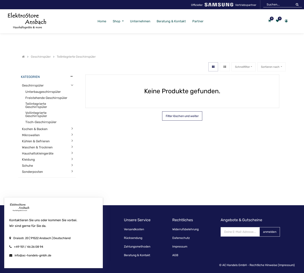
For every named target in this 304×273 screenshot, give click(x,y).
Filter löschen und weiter (182, 116)
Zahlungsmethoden (137, 246)
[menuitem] (102, 21)
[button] (271, 66)
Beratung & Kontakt (137, 255)
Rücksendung (133, 238)
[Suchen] (297, 4)
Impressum (179, 246)
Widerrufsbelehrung (185, 229)
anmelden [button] (269, 232)
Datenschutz (181, 238)
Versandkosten (134, 229)
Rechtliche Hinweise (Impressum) (272, 265)
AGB (175, 255)
